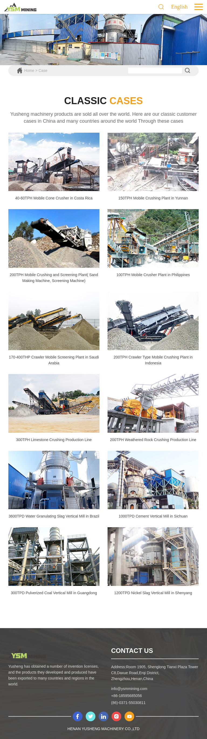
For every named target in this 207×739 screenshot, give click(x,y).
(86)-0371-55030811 (128, 703)
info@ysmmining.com (129, 689)
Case (43, 70)
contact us (132, 650)
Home (29, 70)
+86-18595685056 (126, 696)
